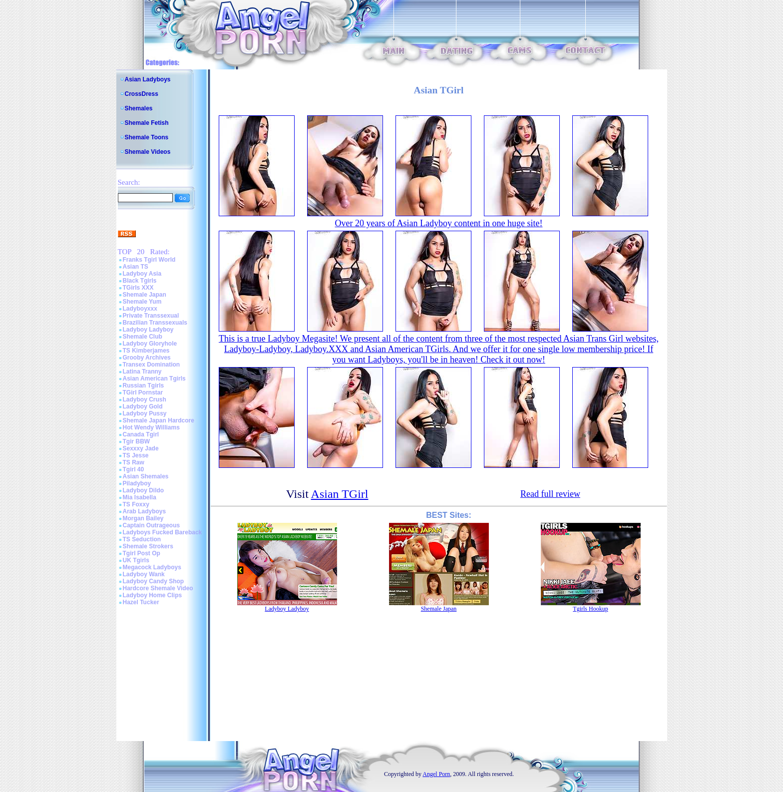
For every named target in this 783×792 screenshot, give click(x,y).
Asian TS (135, 266)
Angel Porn (436, 774)
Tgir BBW (136, 441)
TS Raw (133, 462)
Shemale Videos (148, 151)
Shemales (139, 108)
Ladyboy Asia (142, 273)
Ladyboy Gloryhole (150, 343)
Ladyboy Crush (144, 399)
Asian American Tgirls (154, 378)
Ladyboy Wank (144, 574)
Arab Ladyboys (144, 511)
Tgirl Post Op (141, 553)
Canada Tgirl (141, 434)
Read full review (550, 494)
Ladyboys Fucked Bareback (162, 532)
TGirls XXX (138, 287)
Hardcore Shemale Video (158, 588)
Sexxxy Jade (141, 448)
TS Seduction (142, 539)
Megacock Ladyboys (152, 567)
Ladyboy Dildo (143, 490)
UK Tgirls (136, 560)
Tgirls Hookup (590, 608)
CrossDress (141, 93)
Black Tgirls (140, 280)
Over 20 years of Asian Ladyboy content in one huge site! (439, 223)
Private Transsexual (151, 315)
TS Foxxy (136, 504)
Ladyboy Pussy (145, 413)
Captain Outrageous (151, 525)
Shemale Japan (144, 294)
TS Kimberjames (146, 350)
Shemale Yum (142, 301)
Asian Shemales (146, 476)
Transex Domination (151, 364)
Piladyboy (137, 483)
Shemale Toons (147, 137)
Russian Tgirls (143, 385)
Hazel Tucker (141, 602)
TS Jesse (136, 455)
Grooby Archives (147, 357)
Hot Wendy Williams (151, 427)
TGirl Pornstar (143, 392)
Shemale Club (142, 336)
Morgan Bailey (143, 518)
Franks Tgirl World (149, 259)
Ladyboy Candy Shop (153, 581)
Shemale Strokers (148, 546)
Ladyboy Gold (143, 406)
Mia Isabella (139, 497)
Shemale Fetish (147, 122)
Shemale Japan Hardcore (158, 420)
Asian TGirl (340, 493)
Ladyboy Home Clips (152, 595)
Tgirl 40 (133, 469)
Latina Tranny (142, 371)
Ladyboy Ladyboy (148, 329)
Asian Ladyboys (148, 79)
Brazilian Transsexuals (155, 322)
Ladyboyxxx (140, 308)
